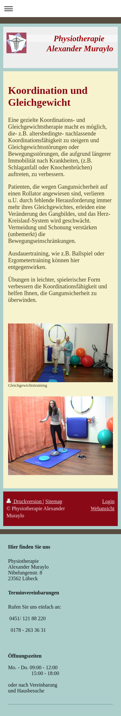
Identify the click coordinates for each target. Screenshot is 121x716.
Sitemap (53, 501)
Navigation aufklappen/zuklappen (60, 8)
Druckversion (24, 501)
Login (108, 501)
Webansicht (103, 508)
